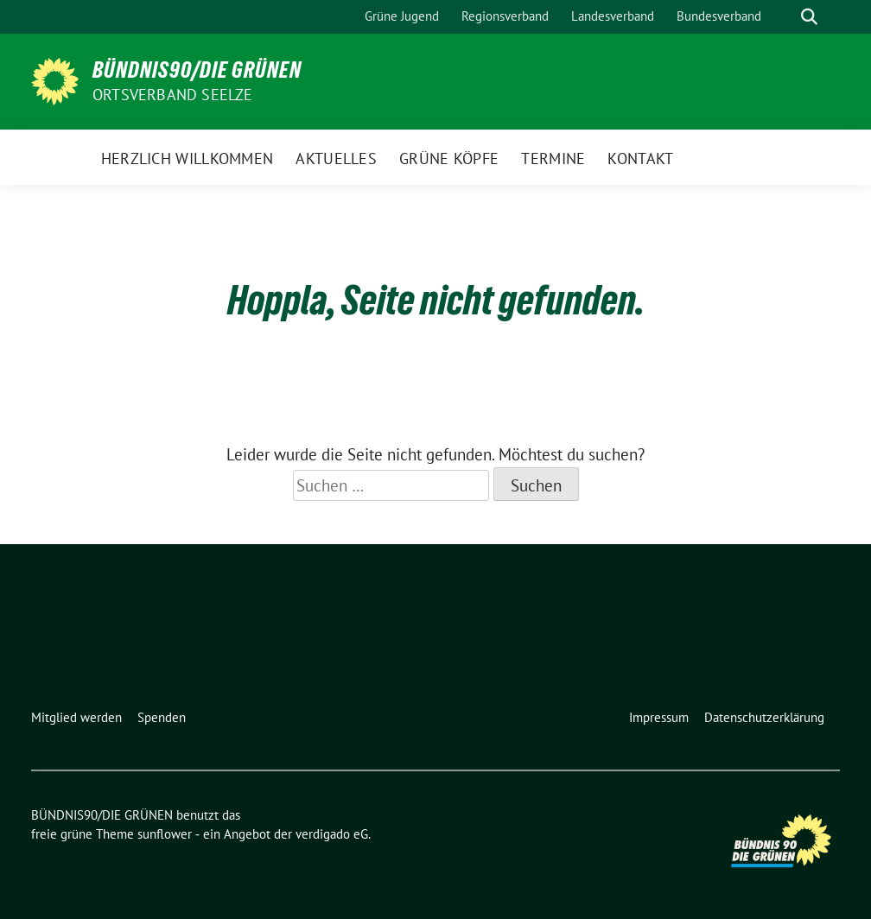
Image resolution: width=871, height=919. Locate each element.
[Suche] (784, 17)
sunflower (164, 834)
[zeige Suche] (809, 17)
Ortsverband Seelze (172, 95)
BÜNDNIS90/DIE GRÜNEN (197, 70)
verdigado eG (332, 834)
